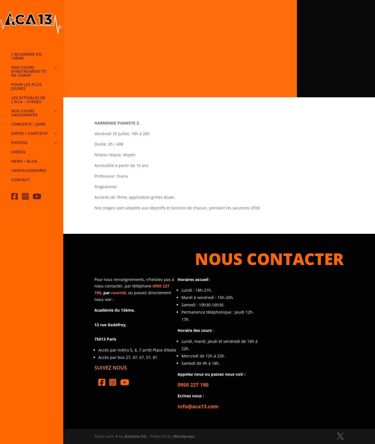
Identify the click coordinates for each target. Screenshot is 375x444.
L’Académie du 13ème (26, 56)
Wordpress (183, 436)
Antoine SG (135, 436)
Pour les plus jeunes (26, 87)
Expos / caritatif (29, 134)
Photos (19, 143)
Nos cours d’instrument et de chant (28, 71)
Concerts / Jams (28, 124)
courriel (118, 292)
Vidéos (18, 152)
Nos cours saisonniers (24, 113)
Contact (20, 180)
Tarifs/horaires (28, 171)
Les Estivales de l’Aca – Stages (28, 100)
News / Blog (24, 161)
